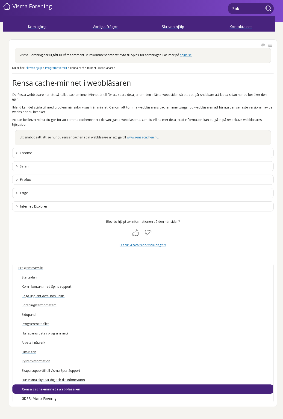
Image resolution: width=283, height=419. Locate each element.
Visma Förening (32, 6)
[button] (269, 9)
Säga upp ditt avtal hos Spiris (43, 296)
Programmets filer (35, 324)
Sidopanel (29, 314)
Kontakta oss (241, 26)
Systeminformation (36, 361)
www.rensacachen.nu (142, 137)
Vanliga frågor (105, 26)
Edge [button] (24, 192)
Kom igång (37, 26)
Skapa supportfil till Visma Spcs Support (51, 370)
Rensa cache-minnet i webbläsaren (51, 389)
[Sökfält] (251, 8)
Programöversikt (56, 68)
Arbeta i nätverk (33, 342)
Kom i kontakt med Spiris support (46, 286)
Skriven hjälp (173, 26)
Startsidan (29, 277)
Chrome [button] (26, 152)
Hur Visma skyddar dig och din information (53, 380)
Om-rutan (29, 352)
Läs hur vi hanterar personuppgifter (143, 245)
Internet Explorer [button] (33, 206)
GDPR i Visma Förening (39, 398)
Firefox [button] (25, 179)
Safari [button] (24, 166)
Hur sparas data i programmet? (45, 333)
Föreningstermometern (39, 305)
